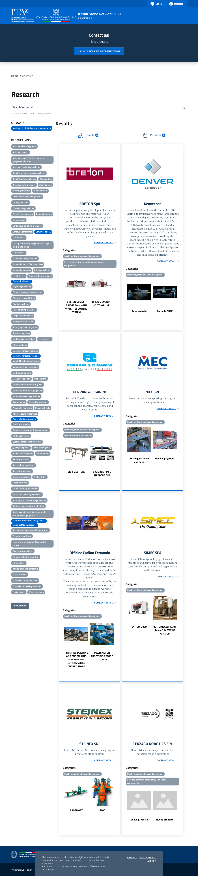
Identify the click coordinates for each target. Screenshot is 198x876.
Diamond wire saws (22, 270)
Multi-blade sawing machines (26, 396)
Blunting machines (21, 190)
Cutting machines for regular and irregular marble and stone (32, 245)
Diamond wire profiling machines (28, 264)
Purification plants (21, 435)
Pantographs (19, 402)
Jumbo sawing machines (24, 339)
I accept (151, 861)
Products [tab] (154, 135)
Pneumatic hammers (22, 407)
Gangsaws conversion (23, 315)
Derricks (19, 252)
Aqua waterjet (139, 311)
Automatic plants (20, 152)
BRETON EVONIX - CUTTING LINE (102, 303)
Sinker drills (39, 476)
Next (119, 291)
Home (14, 76)
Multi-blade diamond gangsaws (27, 390)
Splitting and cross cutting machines (29, 500)
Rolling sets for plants (23, 453)
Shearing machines (21, 476)
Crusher (19, 237)
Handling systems (165, 458)
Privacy (132, 857)
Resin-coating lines (42, 447)
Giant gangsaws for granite (25, 327)
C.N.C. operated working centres (27, 196)
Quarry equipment (21, 447)
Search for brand (23, 107)
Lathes (45, 339)
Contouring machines (22, 231)
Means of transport (21, 378)
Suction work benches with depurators (30, 530)
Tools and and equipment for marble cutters (29, 543)
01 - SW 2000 (139, 626)
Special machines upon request (27, 494)
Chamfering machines (23, 214)
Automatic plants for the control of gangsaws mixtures (28, 159)
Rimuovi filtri (20, 605)
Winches (19, 592)
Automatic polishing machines (26, 167)
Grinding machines (21, 333)
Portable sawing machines (25, 413)
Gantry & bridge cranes (23, 321)
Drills (18, 276)
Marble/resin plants (22, 372)
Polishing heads (42, 407)
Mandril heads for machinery (26, 361)
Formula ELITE (165, 311)
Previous (60, 291)
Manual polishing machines (25, 367)
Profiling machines (21, 424)
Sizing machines (20, 482)
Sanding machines (21, 459)
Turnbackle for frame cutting (26, 557)
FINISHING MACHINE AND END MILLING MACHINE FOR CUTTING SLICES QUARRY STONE (76, 659)
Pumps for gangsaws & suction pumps (31, 429)
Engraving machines (22, 286)
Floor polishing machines (24, 309)
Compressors (19, 219)
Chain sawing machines (23, 208)
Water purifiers (20, 574)
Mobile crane (40, 378)
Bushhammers (40, 190)
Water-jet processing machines (27, 586)
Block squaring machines (24, 184)
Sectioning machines (22, 471)
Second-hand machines (23, 465)
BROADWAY (76, 810)
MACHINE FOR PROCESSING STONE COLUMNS (102, 656)
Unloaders (19, 562)
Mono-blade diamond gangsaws (28, 384)
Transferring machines (23, 551)
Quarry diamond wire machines (27, 441)
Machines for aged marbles (25, 350)
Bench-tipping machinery (24, 179)
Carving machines (21, 202)
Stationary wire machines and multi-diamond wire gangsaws (29, 513)
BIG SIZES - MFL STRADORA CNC (102, 473)
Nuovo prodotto (139, 819)
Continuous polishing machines (27, 225)
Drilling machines (42, 270)
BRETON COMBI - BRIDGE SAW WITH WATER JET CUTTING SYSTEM (76, 307)
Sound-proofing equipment (25, 488)
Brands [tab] (88, 135)
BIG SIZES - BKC (76, 472)
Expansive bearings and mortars (28, 292)
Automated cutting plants (24, 146)
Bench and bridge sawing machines (29, 173)
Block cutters (46, 179)
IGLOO (102, 810)
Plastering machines (38, 402)
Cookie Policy (147, 857)
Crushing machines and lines (139, 460)
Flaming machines (21, 304)
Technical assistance (22, 536)
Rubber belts (43, 453)
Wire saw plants (36, 592)
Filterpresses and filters (24, 298)
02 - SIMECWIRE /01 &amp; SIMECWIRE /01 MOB (164, 630)
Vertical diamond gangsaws (25, 568)
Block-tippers (45, 184)
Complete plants (44, 214)
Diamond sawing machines (25, 258)
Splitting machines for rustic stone (28, 506)
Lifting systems (20, 344)
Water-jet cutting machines (25, 580)
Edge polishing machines (40, 276)
